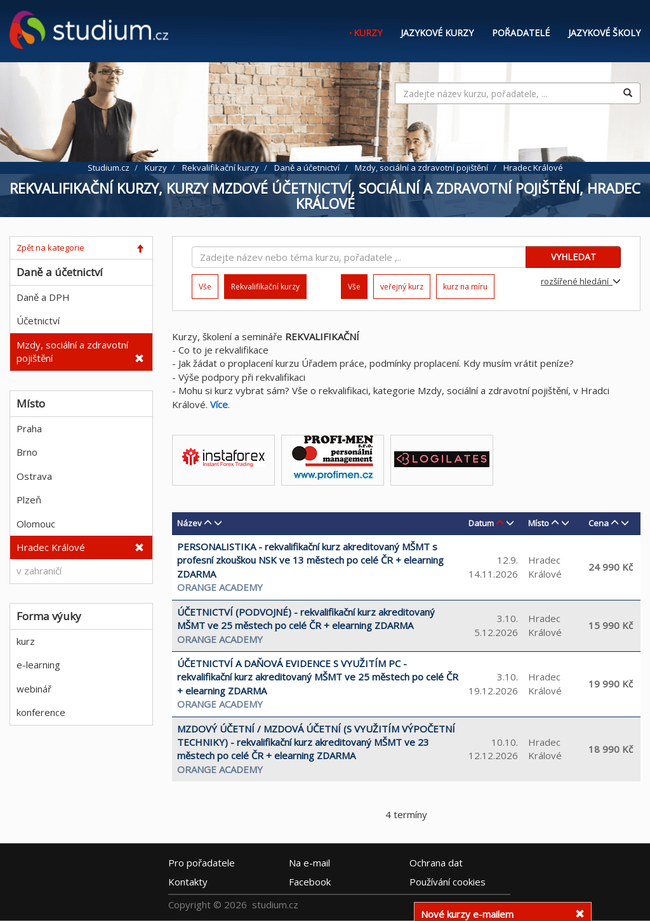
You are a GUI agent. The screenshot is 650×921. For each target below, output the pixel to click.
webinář (34, 688)
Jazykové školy (604, 33)
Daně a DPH (43, 297)
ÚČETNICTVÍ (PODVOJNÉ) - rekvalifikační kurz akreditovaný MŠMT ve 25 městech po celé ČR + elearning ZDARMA (306, 619)
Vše (205, 286)
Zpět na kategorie (50, 247)
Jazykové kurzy (437, 33)
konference (41, 712)
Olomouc (36, 523)
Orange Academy (220, 587)
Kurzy (368, 33)
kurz (26, 641)
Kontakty (188, 881)
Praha (29, 428)
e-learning (38, 664)
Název (189, 523)
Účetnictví (38, 320)
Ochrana (436, 862)
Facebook (310, 881)
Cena (598, 523)
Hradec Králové (51, 547)
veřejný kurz (401, 286)
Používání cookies (447, 881)
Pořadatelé (521, 33)
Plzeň (29, 499)
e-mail (309, 862)
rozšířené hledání (581, 281)
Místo (538, 523)
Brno (27, 452)
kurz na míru (465, 286)
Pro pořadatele (201, 862)
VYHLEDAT (573, 257)
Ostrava (34, 476)
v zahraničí (39, 570)
